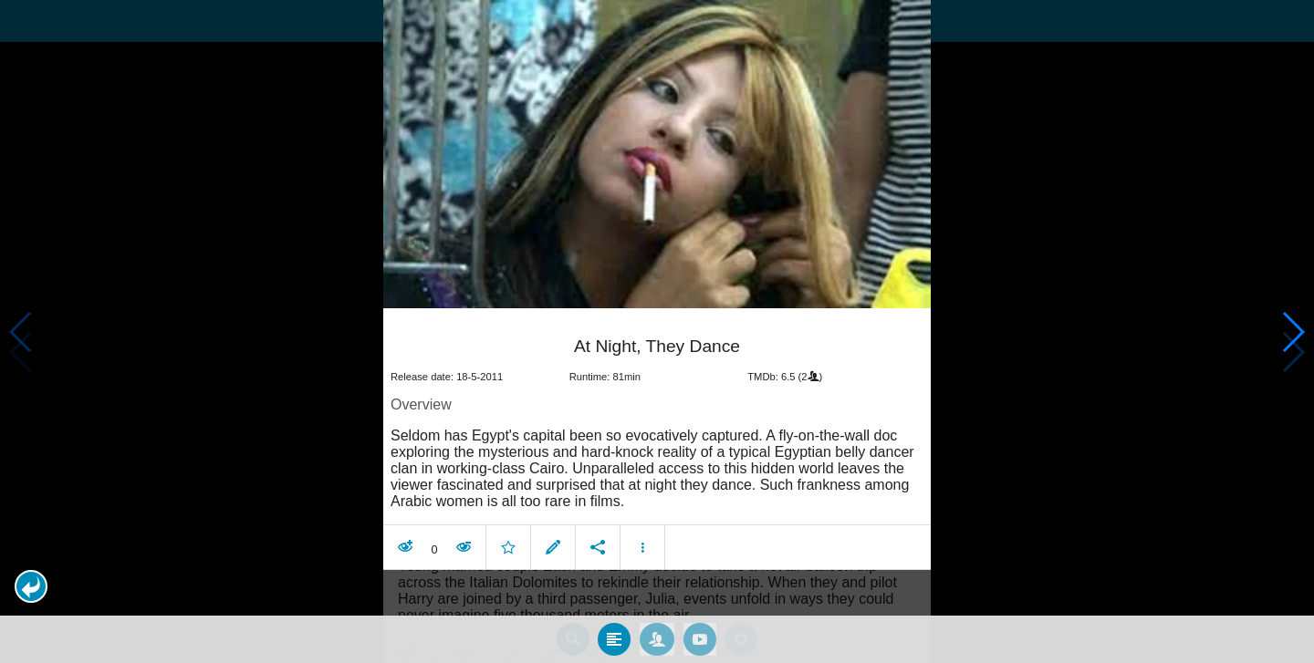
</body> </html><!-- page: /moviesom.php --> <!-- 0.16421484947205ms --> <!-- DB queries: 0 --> (657, 331)
